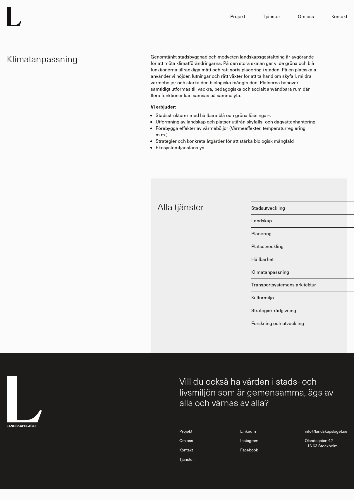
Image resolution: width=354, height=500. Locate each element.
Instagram (249, 440)
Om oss (306, 16)
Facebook (249, 450)
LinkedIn (248, 431)
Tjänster (271, 16)
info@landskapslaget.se (326, 431)
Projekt (237, 16)
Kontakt (339, 16)
